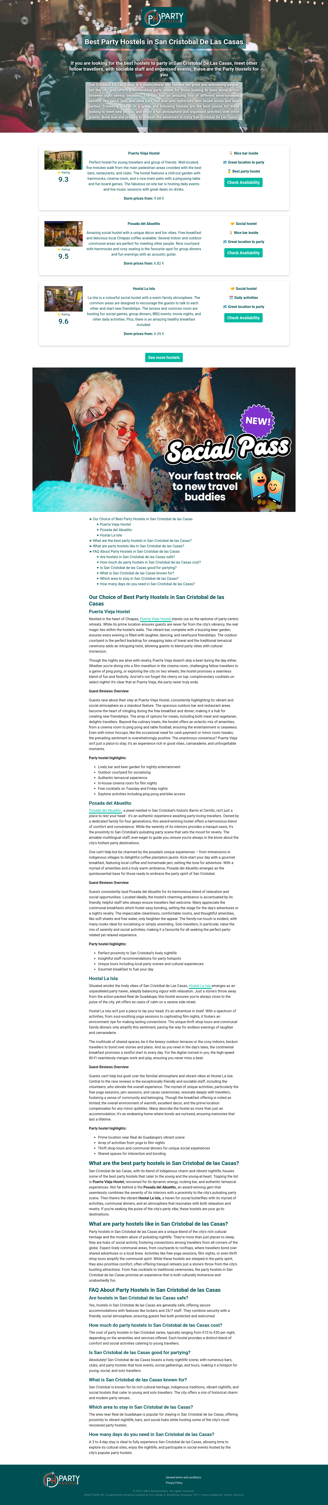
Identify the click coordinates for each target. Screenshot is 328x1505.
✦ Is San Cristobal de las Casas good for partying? (136, 568)
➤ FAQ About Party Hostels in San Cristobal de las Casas (134, 551)
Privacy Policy (174, 1482)
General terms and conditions (183, 1477)
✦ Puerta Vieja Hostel (113, 524)
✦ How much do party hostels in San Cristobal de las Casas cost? (148, 562)
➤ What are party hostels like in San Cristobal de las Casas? (136, 546)
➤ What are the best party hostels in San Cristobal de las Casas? (140, 541)
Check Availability (243, 182)
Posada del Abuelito (105, 810)
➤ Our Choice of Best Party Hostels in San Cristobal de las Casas (141, 519)
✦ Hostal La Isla (109, 535)
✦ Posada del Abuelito (114, 530)
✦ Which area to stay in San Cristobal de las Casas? (137, 578)
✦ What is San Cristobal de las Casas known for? (135, 573)
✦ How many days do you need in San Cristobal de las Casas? (145, 584)
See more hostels (164, 357)
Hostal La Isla (200, 986)
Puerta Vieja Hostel (156, 619)
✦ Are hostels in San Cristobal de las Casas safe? (135, 557)
